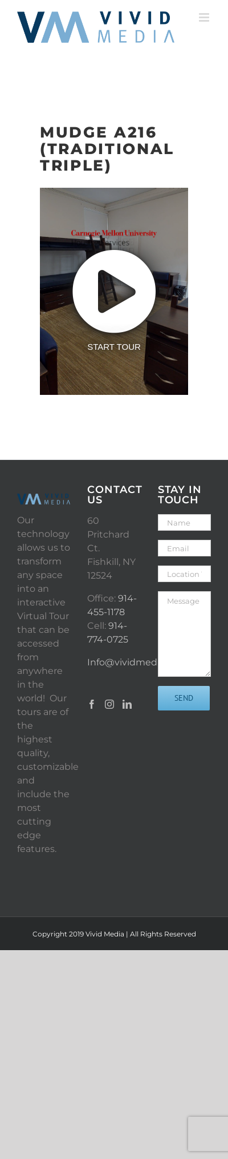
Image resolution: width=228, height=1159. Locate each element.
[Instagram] (109, 704)
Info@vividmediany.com (142, 662)
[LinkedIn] (127, 704)
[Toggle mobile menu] (205, 17)
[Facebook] (91, 704)
